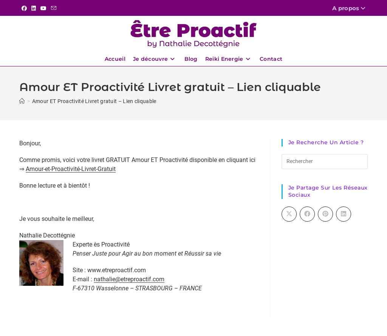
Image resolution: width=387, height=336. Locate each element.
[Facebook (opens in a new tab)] (24, 8)
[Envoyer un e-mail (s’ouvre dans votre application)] (54, 8)
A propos (350, 8)
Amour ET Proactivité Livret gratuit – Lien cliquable (94, 101)
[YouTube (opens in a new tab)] (43, 8)
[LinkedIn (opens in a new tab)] (33, 8)
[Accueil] (22, 101)
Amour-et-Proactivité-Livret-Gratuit (71, 169)
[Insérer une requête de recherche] (325, 161)
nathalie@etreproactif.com (129, 279)
